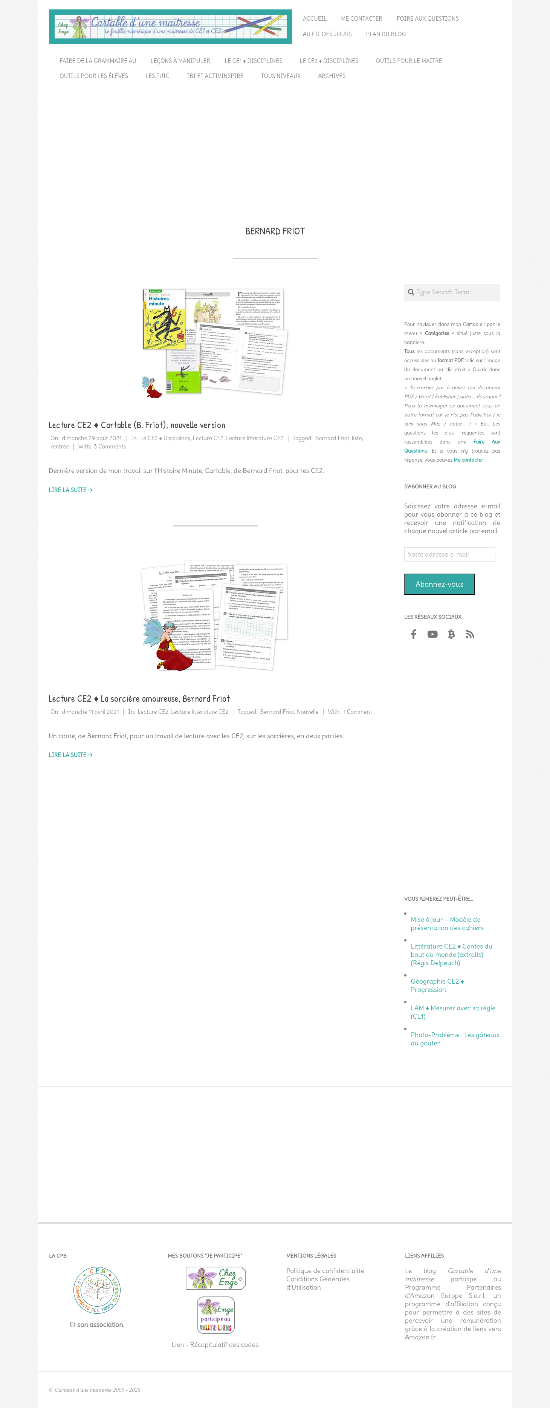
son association (100, 1325)
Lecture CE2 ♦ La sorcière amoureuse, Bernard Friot (139, 698)
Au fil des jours (327, 34)
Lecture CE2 (208, 438)
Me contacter (361, 18)
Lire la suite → (70, 490)
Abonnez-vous (439, 584)
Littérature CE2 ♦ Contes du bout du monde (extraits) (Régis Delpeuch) (451, 954)
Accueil (315, 18)
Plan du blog (386, 34)
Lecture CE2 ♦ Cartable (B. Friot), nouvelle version (137, 424)
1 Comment (357, 711)
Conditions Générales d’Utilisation (318, 1283)
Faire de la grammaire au (98, 60)
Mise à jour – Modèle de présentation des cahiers (447, 923)
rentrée (59, 446)
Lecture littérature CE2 (255, 438)
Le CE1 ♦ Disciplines (253, 60)
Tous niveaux (281, 76)
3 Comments (110, 446)
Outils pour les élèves (94, 76)
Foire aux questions (428, 18)
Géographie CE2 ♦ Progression (437, 985)
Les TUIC (157, 76)
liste (357, 438)
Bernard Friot (332, 438)
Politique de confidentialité (325, 1271)
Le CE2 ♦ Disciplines (329, 60)
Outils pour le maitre (409, 60)
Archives (332, 76)
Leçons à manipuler (180, 60)
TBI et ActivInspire (215, 76)
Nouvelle (308, 711)
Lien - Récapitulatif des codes (214, 1345)
